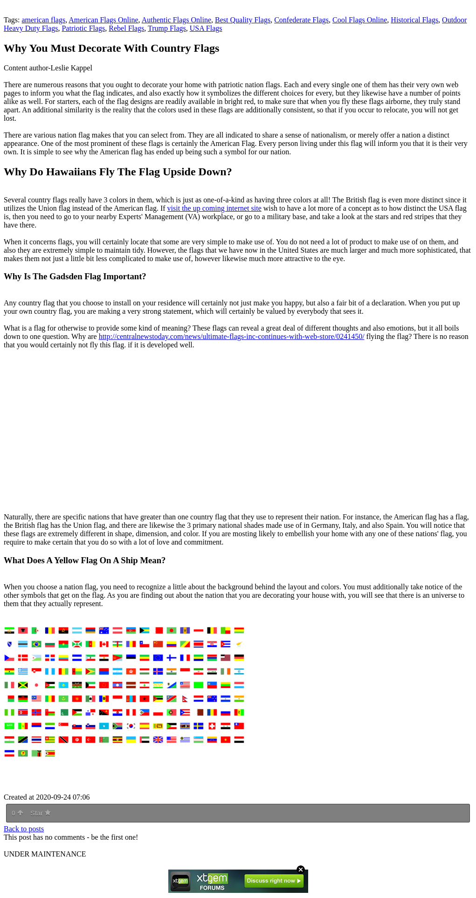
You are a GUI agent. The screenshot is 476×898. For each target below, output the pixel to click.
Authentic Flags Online (176, 20)
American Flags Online (103, 20)
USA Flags (206, 28)
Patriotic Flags (83, 28)
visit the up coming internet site (214, 208)
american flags (43, 20)
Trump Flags (167, 28)
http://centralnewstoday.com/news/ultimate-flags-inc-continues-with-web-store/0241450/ (232, 336)
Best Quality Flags (242, 20)
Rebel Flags (126, 28)
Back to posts (24, 829)
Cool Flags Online (359, 20)
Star (40, 813)
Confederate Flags (301, 20)
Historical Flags (414, 20)
